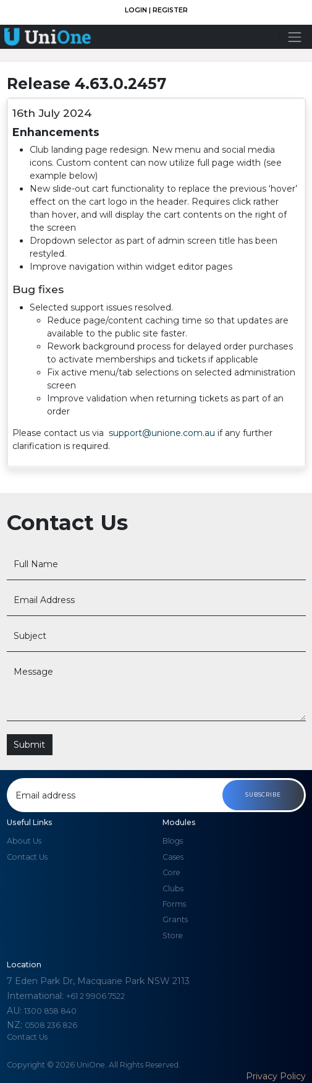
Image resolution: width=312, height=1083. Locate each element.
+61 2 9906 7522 (95, 996)
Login (137, 10)
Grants (175, 919)
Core (171, 872)
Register (170, 10)
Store (172, 935)
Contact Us (27, 1037)
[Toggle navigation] (294, 37)
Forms (174, 904)
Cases (172, 857)
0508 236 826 (51, 1025)
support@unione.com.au (163, 433)
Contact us (27, 857)
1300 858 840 (50, 1011)
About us (24, 840)
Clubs (172, 888)
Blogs (172, 840)
